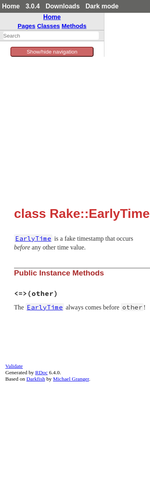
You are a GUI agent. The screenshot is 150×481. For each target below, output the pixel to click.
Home (11, 6)
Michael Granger (71, 379)
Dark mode (102, 6)
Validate (14, 366)
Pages (27, 25)
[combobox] (51, 36)
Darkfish (35, 379)
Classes (48, 25)
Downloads (63, 6)
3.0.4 (33, 6)
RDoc (41, 372)
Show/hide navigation (52, 52)
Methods (74, 25)
